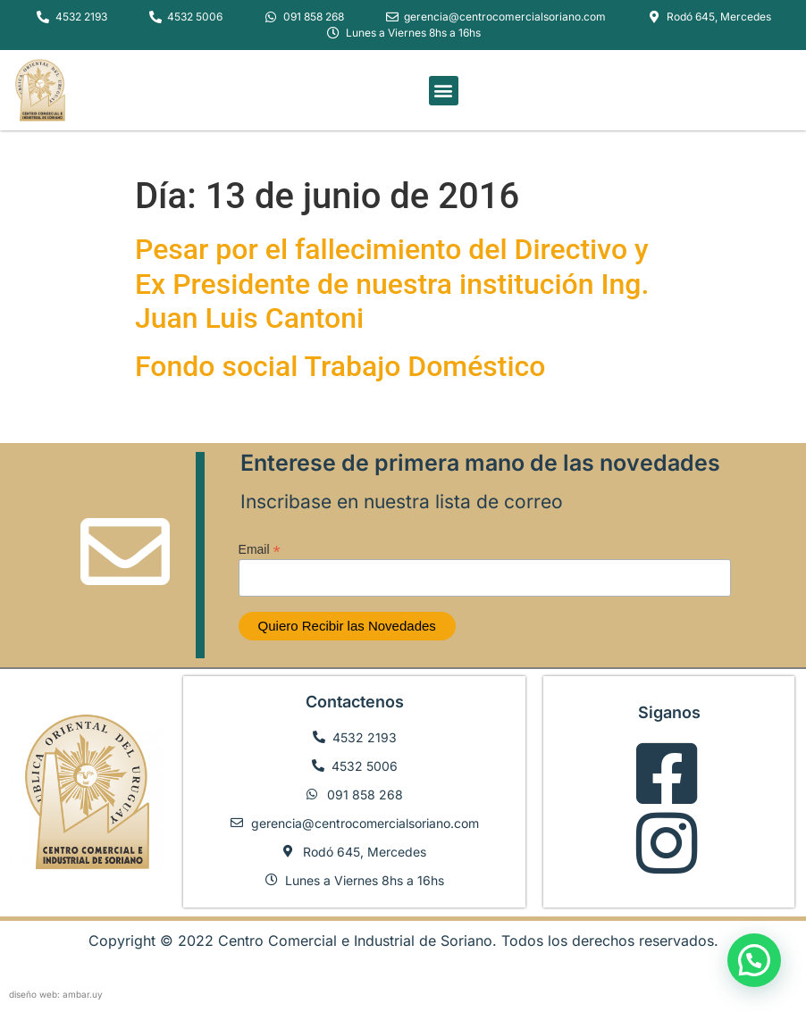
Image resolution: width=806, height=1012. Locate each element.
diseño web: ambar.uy (56, 994)
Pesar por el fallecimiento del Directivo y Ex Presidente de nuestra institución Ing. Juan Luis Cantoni (392, 283)
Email (260, 548)
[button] (443, 90)
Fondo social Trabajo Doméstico (340, 366)
